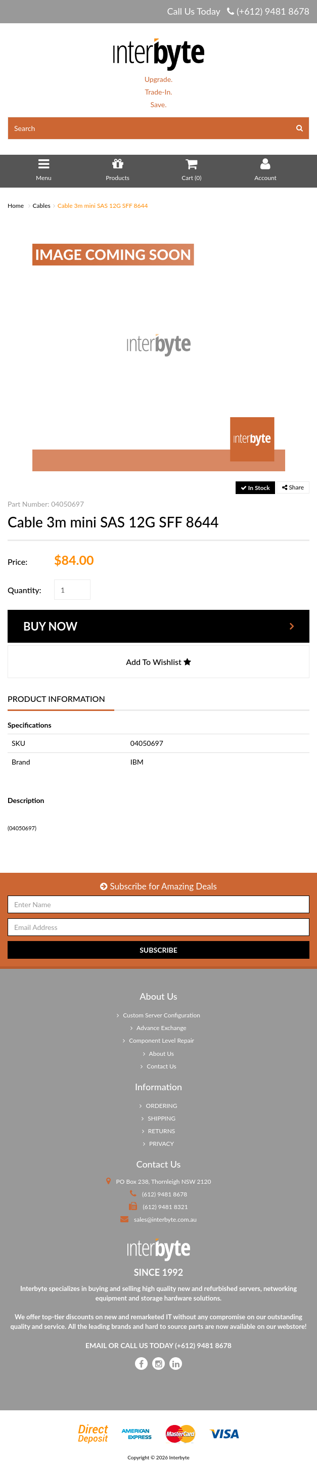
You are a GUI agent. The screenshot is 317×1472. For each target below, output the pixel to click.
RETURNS (158, 1131)
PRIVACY (158, 1143)
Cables (42, 205)
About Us (158, 1053)
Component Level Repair (158, 1040)
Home (16, 205)
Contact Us (158, 1066)
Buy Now (50, 626)
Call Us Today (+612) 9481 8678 (238, 11)
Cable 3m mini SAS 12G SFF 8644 (103, 205)
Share (293, 487)
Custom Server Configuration (158, 1015)
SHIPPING (158, 1118)
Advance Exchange (158, 1028)
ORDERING (158, 1105)
